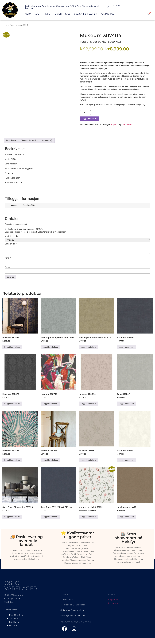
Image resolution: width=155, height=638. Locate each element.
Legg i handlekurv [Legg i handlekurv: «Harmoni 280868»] (50, 460)
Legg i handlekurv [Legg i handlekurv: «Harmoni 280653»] (126, 460)
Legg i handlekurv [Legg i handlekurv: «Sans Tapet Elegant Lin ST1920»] (12, 517)
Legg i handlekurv (89, 118)
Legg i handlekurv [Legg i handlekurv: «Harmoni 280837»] (88, 460)
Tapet (37, 14)
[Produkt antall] (85, 112)
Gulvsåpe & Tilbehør (85, 14)
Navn (8, 258)
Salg (67, 14)
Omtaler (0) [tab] (47, 140)
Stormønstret (126, 124)
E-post (8, 267)
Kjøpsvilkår (113, 600)
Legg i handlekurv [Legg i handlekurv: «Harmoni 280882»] (12, 347)
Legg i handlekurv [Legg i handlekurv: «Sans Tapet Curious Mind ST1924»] (88, 347)
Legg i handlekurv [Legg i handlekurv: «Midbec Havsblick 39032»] (88, 517)
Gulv (28, 14)
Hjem (6, 25)
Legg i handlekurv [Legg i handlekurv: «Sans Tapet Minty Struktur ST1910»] (50, 347)
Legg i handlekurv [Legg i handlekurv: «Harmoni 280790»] (126, 347)
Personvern (113, 603)
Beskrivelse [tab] (11, 140)
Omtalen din (11, 244)
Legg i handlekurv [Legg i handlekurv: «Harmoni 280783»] (12, 460)
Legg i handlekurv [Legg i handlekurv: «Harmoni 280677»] (12, 403)
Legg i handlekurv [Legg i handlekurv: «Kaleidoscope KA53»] (126, 517)
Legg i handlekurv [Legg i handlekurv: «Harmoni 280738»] (50, 403)
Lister (58, 14)
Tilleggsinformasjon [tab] (29, 140)
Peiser (47, 14)
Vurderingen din (12, 236)
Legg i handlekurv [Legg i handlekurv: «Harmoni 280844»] (88, 403)
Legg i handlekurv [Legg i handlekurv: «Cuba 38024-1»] (126, 403)
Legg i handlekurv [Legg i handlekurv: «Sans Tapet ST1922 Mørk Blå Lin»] (50, 517)
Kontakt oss (107, 14)
